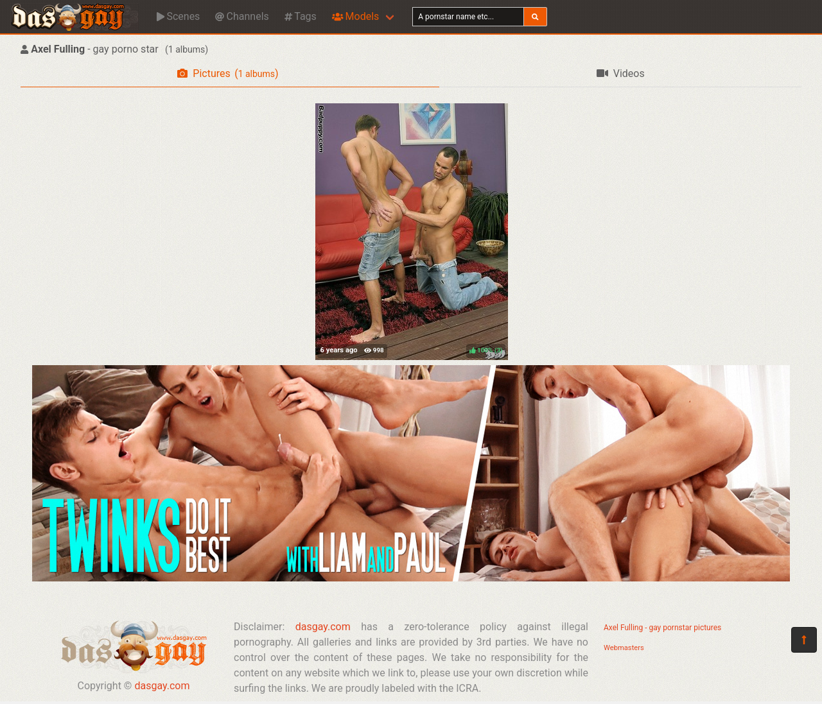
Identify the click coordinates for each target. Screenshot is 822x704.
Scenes (178, 16)
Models (355, 16)
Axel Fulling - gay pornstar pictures (662, 627)
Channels (241, 16)
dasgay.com (161, 686)
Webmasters (624, 648)
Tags (300, 16)
